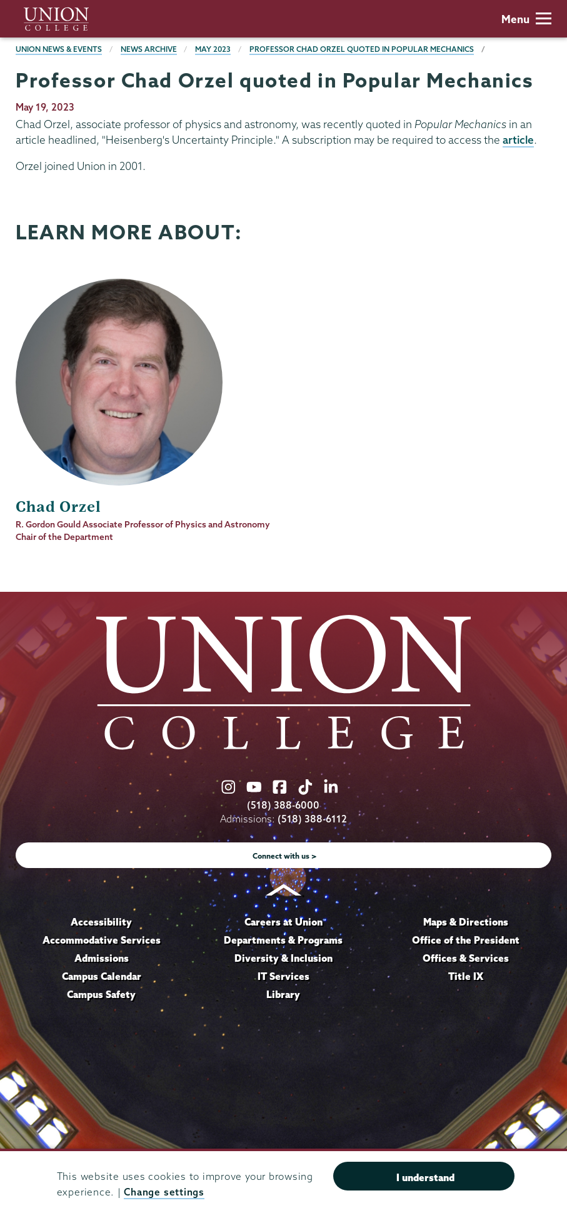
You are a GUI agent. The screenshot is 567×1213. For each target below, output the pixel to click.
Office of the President (465, 940)
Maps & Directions (465, 922)
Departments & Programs (283, 940)
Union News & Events (59, 49)
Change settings (164, 1192)
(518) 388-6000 (283, 805)
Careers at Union (283, 922)
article (518, 139)
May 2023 (213, 49)
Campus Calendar (101, 976)
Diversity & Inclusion (283, 958)
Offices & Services (466, 958)
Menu (526, 19)
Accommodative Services (102, 940)
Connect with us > (285, 856)
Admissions (101, 958)
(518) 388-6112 (312, 819)
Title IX (465, 976)
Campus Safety (101, 994)
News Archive (149, 49)
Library (283, 994)
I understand (425, 1177)
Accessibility (101, 922)
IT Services (283, 976)
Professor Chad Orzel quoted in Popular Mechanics (361, 49)
